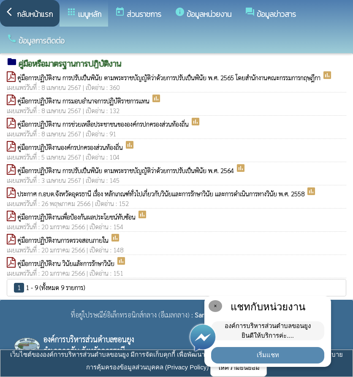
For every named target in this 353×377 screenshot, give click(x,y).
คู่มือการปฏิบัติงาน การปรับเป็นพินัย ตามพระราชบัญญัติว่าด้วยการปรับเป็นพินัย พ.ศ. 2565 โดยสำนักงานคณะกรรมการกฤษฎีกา (169, 77)
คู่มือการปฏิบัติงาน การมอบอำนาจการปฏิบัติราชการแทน (84, 101)
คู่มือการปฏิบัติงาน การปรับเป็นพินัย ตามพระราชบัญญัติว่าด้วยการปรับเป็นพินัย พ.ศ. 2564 (126, 170)
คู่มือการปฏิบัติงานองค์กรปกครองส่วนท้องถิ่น (71, 147)
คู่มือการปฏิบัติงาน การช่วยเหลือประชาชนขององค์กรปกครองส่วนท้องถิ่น (103, 124)
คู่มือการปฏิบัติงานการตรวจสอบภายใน (63, 240)
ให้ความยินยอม (238, 367)
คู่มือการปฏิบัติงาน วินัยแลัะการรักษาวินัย (66, 263)
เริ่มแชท (268, 354)
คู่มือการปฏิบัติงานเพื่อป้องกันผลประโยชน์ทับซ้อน (77, 217)
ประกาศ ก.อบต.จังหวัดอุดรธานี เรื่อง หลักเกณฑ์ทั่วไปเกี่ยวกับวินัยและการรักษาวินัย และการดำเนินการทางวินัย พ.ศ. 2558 (161, 194)
